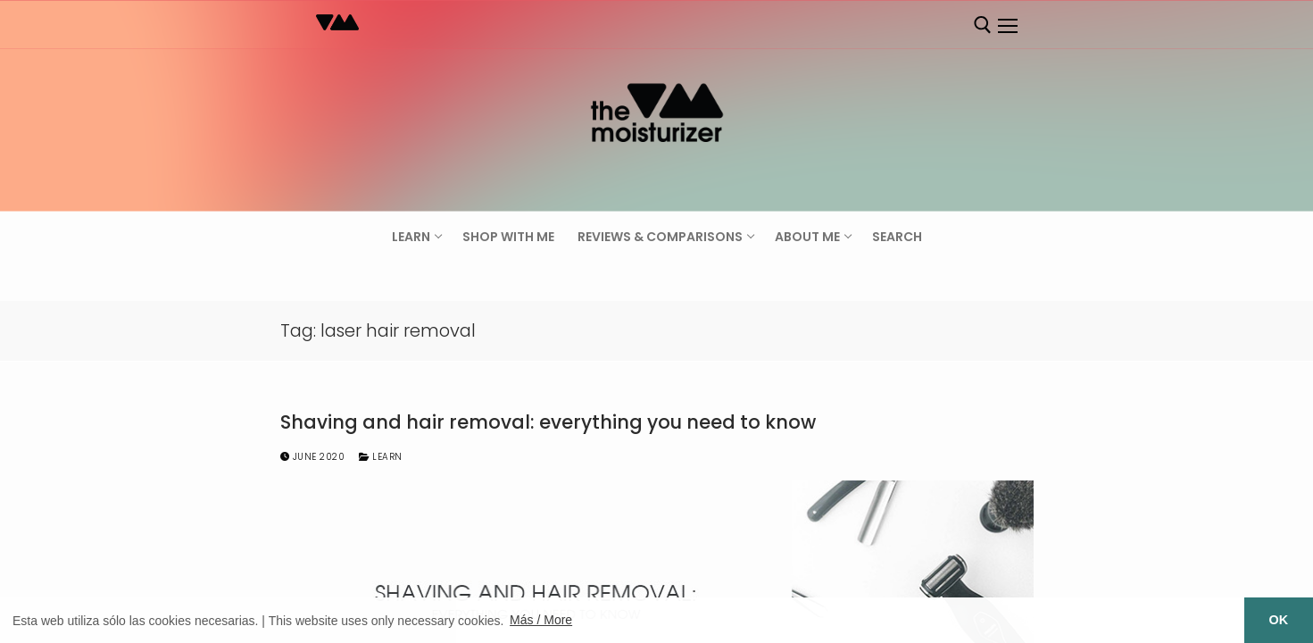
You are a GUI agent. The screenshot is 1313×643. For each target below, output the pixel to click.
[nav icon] (1008, 26)
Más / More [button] (541, 620)
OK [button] (1279, 620)
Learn (381, 456)
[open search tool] (983, 25)
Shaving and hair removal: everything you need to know (548, 422)
